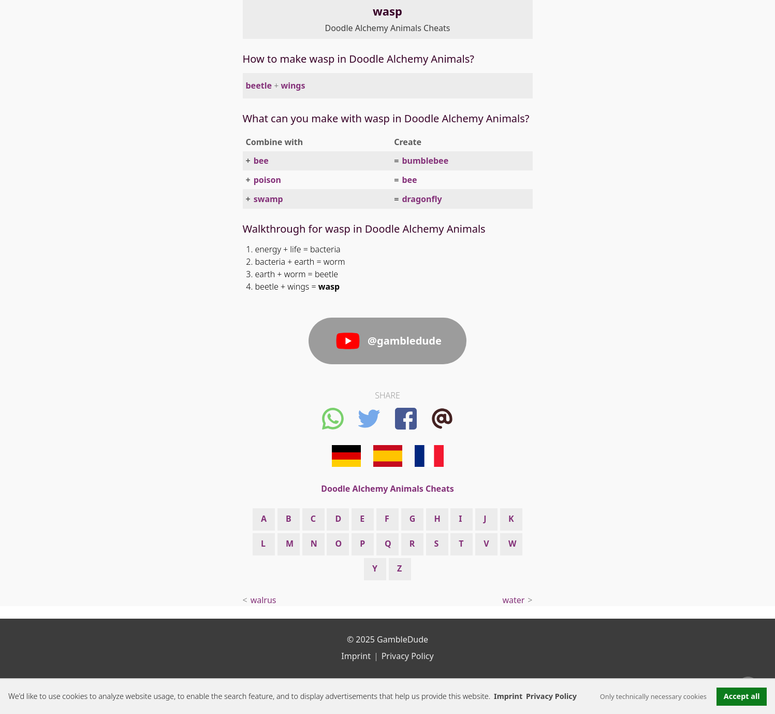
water (513, 600)
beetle (259, 85)
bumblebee (425, 160)
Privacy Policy (408, 656)
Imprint (508, 696)
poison (267, 179)
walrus (263, 600)
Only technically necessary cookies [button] (653, 696)
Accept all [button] (742, 696)
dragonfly (422, 199)
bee (261, 160)
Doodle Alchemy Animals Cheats (387, 28)
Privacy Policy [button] (551, 696)
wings (293, 85)
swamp (268, 199)
